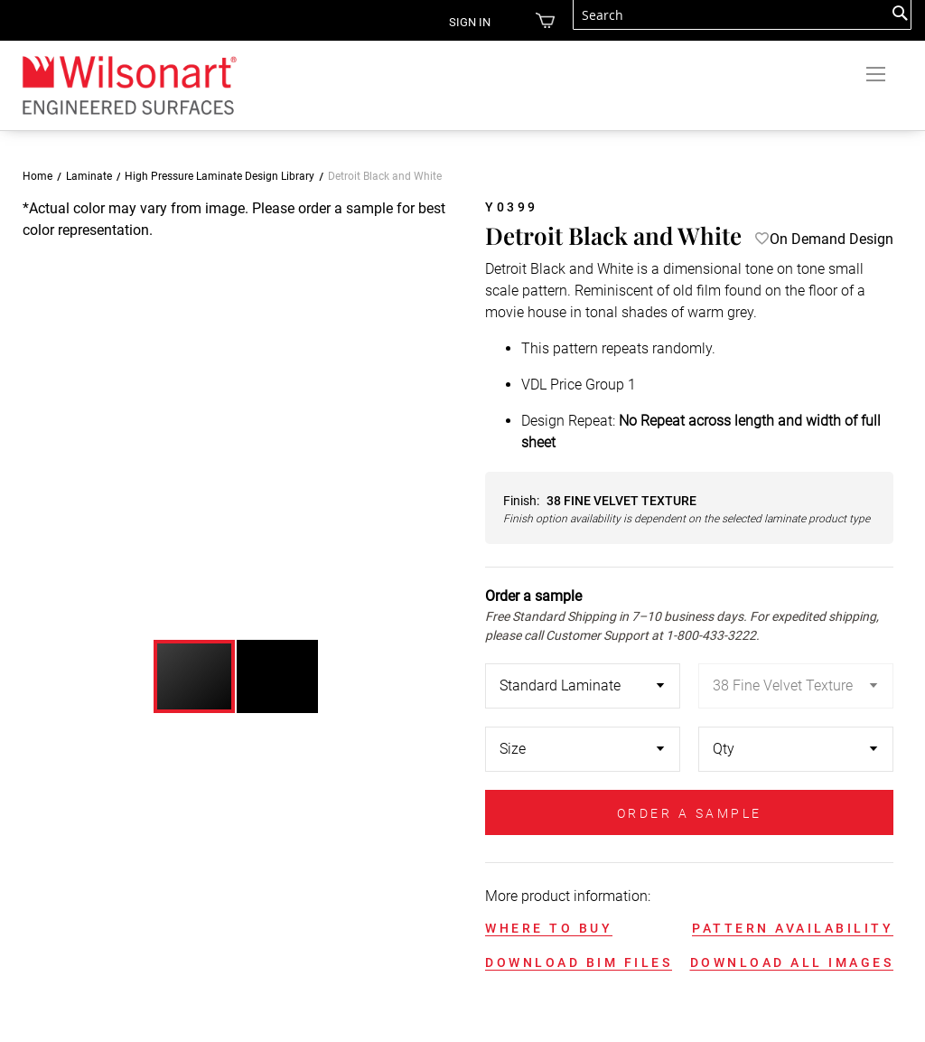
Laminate (89, 176)
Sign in (456, 22)
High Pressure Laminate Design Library (219, 176)
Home (37, 176)
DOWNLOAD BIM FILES (578, 962)
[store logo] (128, 84)
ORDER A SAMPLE (689, 813)
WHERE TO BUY (548, 928)
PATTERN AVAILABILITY (792, 928)
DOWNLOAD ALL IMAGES (792, 962)
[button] (427, 411)
